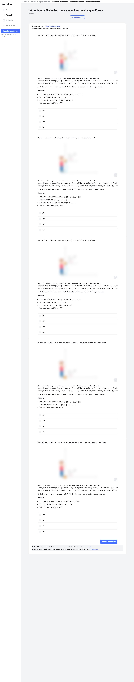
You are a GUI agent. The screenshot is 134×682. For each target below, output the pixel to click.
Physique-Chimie (44, 2)
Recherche (8, 20)
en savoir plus (88, 547)
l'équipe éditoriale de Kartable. (52, 26)
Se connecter (9, 25)
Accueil (7, 10)
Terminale (33, 2)
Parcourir (7, 15)
